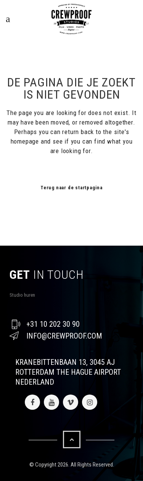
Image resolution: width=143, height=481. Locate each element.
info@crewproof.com (64, 335)
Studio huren (22, 295)
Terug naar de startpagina (71, 187)
